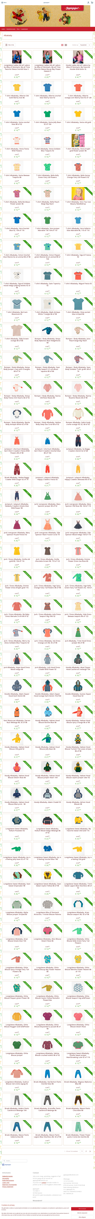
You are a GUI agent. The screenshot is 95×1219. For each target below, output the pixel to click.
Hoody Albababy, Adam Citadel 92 (47, 802)
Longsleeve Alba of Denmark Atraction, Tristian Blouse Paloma (47, 913)
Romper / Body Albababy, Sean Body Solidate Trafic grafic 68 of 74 (78, 369)
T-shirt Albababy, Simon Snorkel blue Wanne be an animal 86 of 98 (16, 256)
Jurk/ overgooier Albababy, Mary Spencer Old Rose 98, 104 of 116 (78, 505)
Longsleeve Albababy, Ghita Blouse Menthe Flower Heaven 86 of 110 (78, 969)
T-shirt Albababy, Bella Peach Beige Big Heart (47, 203)
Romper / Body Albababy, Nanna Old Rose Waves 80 (47, 397)
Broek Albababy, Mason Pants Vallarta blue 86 (17, 1136)
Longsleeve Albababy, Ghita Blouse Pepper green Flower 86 (16, 997)
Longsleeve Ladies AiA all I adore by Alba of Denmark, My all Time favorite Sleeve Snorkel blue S (17, 67)
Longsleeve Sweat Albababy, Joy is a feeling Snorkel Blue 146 (47, 858)
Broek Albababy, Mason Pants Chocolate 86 (78, 1109)
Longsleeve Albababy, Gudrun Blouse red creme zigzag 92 (17, 1083)
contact (44, 1182)
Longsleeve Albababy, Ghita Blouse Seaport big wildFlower (78, 997)
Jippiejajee (6, 1165)
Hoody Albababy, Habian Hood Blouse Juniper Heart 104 (47, 777)
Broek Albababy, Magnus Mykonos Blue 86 (78, 1083)
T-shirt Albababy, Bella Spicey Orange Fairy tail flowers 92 (78, 176)
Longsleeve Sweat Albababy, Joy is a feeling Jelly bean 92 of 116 (16, 858)
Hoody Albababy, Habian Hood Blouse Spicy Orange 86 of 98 (78, 721)
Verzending (5, 1178)
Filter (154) (9, 45)
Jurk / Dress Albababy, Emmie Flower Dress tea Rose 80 (78, 560)
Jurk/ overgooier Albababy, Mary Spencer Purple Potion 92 (17, 534)
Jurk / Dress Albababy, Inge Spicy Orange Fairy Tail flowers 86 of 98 (47, 587)
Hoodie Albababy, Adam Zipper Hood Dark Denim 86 (16, 695)
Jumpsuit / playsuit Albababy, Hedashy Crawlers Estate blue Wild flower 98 (17, 506)
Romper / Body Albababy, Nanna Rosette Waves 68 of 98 (78, 397)
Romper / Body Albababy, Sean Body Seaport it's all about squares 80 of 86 (47, 369)
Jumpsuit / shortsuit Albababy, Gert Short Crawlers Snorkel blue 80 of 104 (47, 451)
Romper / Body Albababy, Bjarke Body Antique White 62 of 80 (17, 423)
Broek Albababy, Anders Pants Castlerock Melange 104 (17, 1109)
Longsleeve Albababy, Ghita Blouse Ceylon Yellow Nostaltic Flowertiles (47, 998)
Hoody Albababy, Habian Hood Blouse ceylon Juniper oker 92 (78, 777)
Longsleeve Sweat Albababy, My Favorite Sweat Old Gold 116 (78, 830)
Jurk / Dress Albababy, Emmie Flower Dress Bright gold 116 (17, 587)
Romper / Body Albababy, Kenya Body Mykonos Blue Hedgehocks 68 (47, 341)
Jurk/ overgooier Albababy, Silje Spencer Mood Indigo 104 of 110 (78, 534)
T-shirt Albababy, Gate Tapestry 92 (47, 284)
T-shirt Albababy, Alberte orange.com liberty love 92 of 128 (78, 97)
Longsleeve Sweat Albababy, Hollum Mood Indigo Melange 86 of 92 (47, 831)
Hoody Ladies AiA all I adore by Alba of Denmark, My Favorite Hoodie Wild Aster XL (78, 67)
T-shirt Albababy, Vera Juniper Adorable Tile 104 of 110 (47, 229)
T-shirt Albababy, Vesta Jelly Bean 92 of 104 (47, 123)
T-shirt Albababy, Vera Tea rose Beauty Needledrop (78, 203)
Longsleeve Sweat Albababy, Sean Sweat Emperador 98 (16, 885)
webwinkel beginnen (51, 1215)
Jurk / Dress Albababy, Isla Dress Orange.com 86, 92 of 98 (47, 642)
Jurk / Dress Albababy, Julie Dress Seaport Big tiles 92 (47, 615)
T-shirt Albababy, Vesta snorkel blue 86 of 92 (17, 123)
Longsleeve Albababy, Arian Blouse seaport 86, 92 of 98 (78, 913)
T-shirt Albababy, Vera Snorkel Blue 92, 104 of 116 (17, 229)
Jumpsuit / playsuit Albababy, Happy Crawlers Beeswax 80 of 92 (78, 478)
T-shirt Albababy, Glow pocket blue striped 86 (78, 313)
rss (43, 1215)
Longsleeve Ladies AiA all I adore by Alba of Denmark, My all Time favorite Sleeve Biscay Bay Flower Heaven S (47, 68)
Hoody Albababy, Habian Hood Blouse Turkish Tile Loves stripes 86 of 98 (78, 749)
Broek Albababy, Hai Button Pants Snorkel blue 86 (47, 1083)
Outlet (3, 29)
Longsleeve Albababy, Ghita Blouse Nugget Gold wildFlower (16, 1026)
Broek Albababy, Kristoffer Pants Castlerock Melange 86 (47, 1109)
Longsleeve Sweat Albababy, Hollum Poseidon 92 (17, 830)
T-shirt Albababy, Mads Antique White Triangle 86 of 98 (47, 313)
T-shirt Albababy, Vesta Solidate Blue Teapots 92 (47, 150)
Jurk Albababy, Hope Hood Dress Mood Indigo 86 (17, 668)
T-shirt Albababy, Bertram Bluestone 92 (16, 313)
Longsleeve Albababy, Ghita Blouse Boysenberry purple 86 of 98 (47, 1027)
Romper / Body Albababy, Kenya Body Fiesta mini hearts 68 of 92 (17, 397)
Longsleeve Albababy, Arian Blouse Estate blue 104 (17, 940)
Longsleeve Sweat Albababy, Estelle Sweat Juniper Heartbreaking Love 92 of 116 (78, 1055)
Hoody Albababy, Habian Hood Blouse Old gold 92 (17, 748)
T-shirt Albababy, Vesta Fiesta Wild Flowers (17, 150)
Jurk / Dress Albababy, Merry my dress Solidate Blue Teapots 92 (17, 642)
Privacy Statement (7, 1187)
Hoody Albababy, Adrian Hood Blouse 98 (78, 803)
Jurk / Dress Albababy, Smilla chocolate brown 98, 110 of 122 (47, 560)
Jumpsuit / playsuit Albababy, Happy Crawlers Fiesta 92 (47, 478)
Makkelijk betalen (7, 1176)
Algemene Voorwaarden (9, 1184)
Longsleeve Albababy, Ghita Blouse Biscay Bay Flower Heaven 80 (47, 969)
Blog (18, 29)
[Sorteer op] (85, 44)
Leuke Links (5, 1182)
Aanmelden (37, 1208)
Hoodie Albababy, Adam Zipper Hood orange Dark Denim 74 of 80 (47, 695)
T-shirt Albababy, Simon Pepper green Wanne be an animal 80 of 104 (47, 257)
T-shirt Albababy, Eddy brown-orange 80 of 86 (17, 340)
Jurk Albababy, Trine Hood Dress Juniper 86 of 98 (78, 642)
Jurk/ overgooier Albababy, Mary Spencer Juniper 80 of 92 (47, 505)
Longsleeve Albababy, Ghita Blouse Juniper (17, 1054)
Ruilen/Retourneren (8, 1180)
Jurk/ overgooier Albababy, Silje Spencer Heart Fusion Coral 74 (47, 534)
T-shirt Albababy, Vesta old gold (78, 122)
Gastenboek (24, 29)
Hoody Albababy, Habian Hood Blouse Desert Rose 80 (17, 777)
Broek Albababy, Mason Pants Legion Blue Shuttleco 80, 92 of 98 (47, 1136)
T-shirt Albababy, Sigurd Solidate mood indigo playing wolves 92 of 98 (17, 285)
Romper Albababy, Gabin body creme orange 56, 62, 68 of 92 (78, 423)
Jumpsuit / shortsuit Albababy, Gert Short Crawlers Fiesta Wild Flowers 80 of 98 (17, 451)
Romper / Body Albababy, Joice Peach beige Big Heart (78, 340)
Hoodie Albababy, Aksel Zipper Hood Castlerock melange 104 (78, 668)
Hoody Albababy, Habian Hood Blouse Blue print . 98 (17, 803)
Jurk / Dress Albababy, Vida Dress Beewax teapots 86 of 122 (78, 615)
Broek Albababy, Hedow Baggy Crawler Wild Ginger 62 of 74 (17, 478)
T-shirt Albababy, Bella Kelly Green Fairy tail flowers (47, 176)
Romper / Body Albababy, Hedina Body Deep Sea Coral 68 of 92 (47, 423)
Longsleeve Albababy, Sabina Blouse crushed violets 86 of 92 (47, 1054)
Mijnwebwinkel (67, 1215)
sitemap (40, 1215)
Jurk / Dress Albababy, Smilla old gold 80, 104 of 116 (17, 560)
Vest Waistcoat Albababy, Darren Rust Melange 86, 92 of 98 (17, 721)
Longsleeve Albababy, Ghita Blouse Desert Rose (78, 1026)
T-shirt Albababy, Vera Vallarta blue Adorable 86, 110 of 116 (78, 229)
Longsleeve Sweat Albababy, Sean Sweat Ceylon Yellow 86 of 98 (47, 885)
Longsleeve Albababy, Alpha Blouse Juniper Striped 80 (17, 913)
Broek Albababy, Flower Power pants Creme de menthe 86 (78, 1136)
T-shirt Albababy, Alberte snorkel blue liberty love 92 (47, 97)
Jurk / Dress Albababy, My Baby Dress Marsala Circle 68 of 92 (16, 615)
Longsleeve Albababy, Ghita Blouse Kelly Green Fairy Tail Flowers (78, 941)
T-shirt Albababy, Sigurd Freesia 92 (78, 256)
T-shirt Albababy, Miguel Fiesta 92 (78, 283)
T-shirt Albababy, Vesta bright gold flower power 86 (78, 150)
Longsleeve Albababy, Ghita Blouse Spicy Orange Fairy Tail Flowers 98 (17, 969)
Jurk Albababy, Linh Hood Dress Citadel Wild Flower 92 (47, 668)
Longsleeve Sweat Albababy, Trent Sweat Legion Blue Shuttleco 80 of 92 (78, 886)
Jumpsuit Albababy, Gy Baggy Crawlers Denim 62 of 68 (78, 450)
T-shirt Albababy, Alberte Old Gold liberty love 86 (17, 97)
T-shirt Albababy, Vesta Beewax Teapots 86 (17, 176)
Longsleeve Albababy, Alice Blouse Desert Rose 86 (47, 940)
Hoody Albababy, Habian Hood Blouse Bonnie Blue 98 (47, 721)
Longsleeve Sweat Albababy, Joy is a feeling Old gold (78, 858)
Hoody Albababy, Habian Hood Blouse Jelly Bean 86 (47, 748)
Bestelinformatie (11, 29)
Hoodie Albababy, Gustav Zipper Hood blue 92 (78, 695)
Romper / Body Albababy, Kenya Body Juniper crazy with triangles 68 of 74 (17, 369)
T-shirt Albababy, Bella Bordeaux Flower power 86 (17, 203)
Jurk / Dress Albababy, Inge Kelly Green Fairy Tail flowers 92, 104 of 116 (78, 588)
